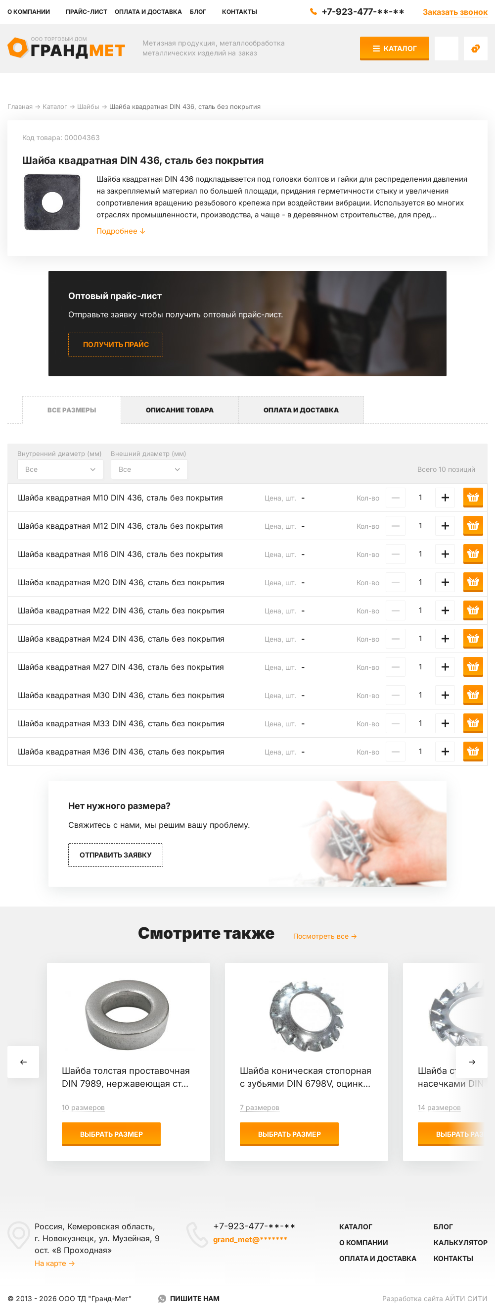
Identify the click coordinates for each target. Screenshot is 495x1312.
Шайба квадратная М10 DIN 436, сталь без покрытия (120, 498)
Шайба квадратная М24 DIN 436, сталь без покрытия (121, 639)
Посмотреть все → (325, 936)
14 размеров (439, 1107)
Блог (443, 1226)
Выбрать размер (111, 1134)
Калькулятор (461, 1242)
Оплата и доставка (377, 1258)
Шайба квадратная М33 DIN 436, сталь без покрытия (121, 723)
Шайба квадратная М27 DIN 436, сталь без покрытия (121, 667)
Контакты (453, 1258)
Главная (20, 106)
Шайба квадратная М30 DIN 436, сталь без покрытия (121, 695)
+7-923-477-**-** (363, 11)
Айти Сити (466, 1298)
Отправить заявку (116, 855)
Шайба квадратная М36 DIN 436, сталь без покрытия (121, 752)
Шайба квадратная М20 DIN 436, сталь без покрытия (121, 582)
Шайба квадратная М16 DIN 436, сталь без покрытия (120, 554)
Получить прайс (116, 344)
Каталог (395, 48)
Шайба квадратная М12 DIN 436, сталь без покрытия (120, 526)
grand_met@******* (250, 1239)
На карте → (55, 1263)
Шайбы (88, 106)
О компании (363, 1242)
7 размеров (259, 1107)
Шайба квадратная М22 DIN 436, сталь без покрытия (121, 610)
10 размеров (83, 1107)
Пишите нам (195, 1298)
